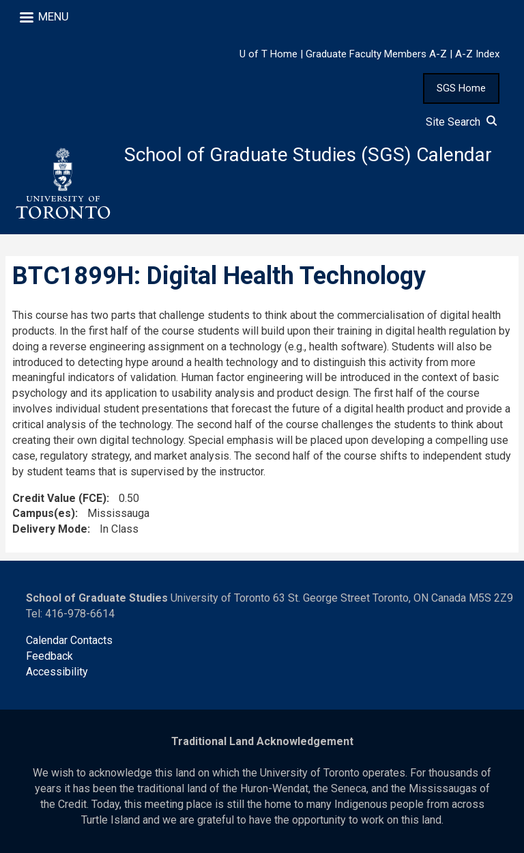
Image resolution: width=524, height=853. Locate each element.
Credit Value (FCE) (59, 498)
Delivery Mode (49, 528)
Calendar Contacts (69, 640)
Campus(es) (43, 513)
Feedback (49, 655)
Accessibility (57, 671)
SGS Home (461, 88)
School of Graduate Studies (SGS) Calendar (308, 154)
